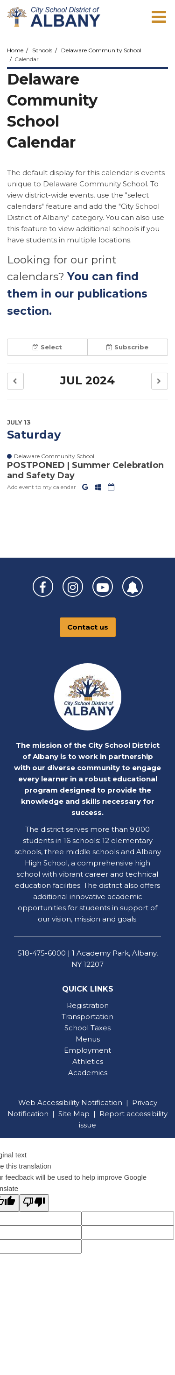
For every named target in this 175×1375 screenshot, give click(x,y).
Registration (88, 1005)
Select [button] (47, 347)
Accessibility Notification (79, 1102)
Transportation (87, 1016)
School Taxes (87, 1027)
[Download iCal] (111, 486)
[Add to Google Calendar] (86, 486)
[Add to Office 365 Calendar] (99, 486)
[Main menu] (158, 16)
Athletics (87, 1061)
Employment (87, 1050)
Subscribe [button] (127, 347)
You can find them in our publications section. (77, 294)
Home (15, 50)
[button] (15, 381)
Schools (42, 50)
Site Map (74, 1113)
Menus (88, 1039)
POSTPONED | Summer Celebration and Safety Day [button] (85, 470)
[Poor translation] (34, 1203)
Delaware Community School (101, 50)
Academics (87, 1072)
